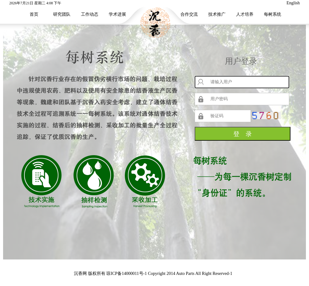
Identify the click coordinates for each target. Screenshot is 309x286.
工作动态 (89, 14)
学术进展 (117, 14)
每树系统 (272, 14)
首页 (34, 14)
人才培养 (244, 14)
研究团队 (61, 14)
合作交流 (189, 14)
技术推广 (217, 14)
